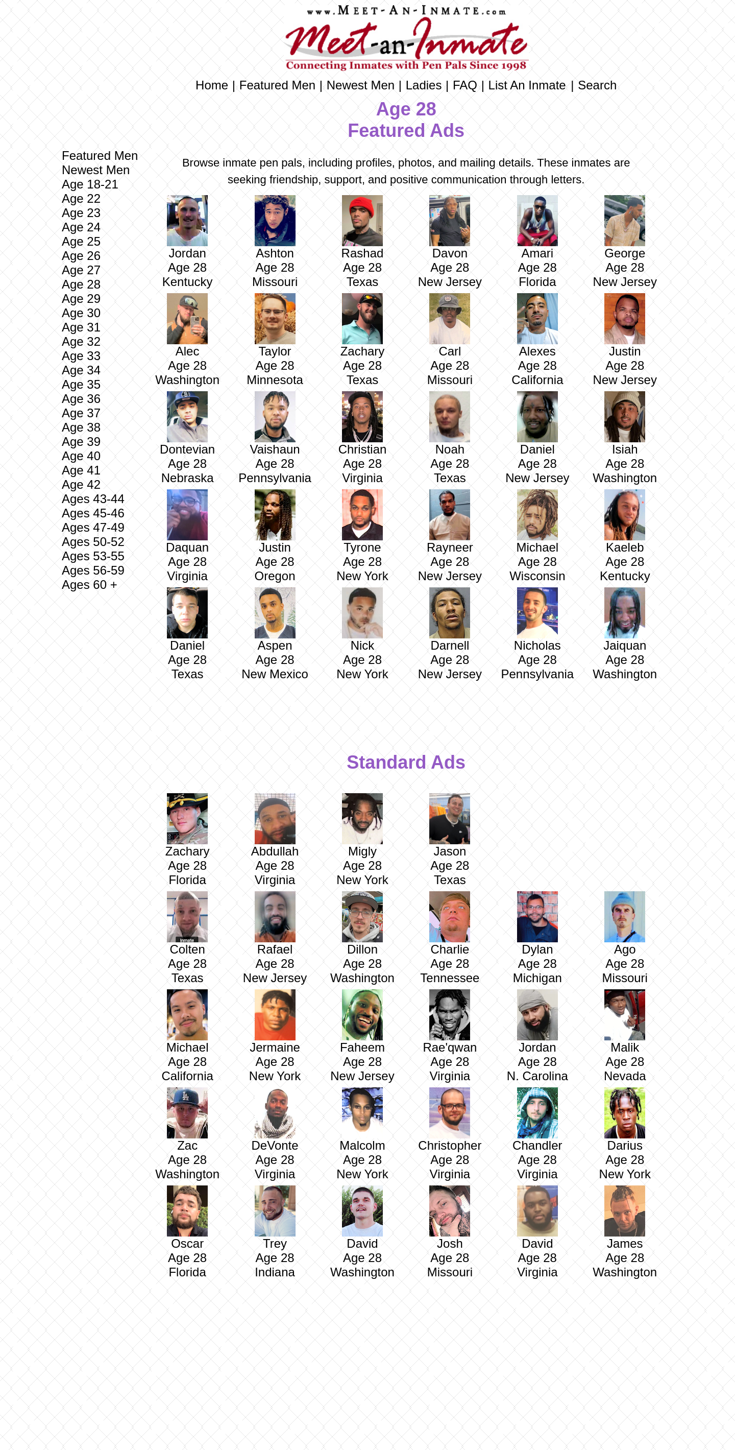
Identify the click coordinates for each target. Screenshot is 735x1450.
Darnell (449, 619)
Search (597, 85)
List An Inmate (527, 85)
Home (211, 85)
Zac (187, 1119)
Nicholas (537, 619)
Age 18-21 (90, 184)
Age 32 (81, 341)
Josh (449, 1217)
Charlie (449, 923)
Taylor (275, 325)
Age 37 (81, 413)
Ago (624, 923)
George (624, 227)
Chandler (537, 1119)
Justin (624, 325)
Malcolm (362, 1119)
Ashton (275, 227)
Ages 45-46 (93, 513)
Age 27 (81, 270)
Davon (449, 227)
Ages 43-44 (93, 499)
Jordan (187, 227)
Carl (449, 325)
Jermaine (275, 1021)
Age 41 (81, 470)
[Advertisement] (100, 757)
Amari (537, 227)
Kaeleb (624, 521)
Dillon (362, 923)
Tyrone (362, 521)
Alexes (537, 325)
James (624, 1217)
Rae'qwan (450, 1021)
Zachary (362, 325)
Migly (362, 825)
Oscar (187, 1217)
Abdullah (275, 825)
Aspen (275, 619)
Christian (362, 423)
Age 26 (81, 256)
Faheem (362, 1021)
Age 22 (81, 198)
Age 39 (81, 441)
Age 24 (81, 227)
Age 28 (81, 284)
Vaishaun (275, 423)
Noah (449, 423)
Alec (187, 325)
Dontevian (187, 423)
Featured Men (100, 155)
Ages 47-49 (93, 527)
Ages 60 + (89, 584)
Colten (187, 923)
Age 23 (81, 213)
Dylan (537, 923)
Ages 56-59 (93, 570)
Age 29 (81, 298)
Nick (362, 619)
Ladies (424, 85)
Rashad (362, 227)
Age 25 (81, 241)
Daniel (537, 423)
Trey (275, 1217)
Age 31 (81, 327)
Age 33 (81, 356)
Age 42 (81, 484)
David (362, 1217)
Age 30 (81, 313)
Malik (624, 1021)
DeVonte (275, 1119)
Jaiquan (624, 619)
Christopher (449, 1119)
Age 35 (81, 384)
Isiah (624, 423)
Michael (537, 521)
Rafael (275, 923)
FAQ (465, 85)
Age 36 (81, 399)
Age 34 (81, 370)
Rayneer (450, 521)
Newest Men (96, 170)
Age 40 (81, 456)
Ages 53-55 (93, 556)
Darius (624, 1119)
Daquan (187, 521)
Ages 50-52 (93, 542)
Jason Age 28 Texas (449, 840)
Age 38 (81, 427)
